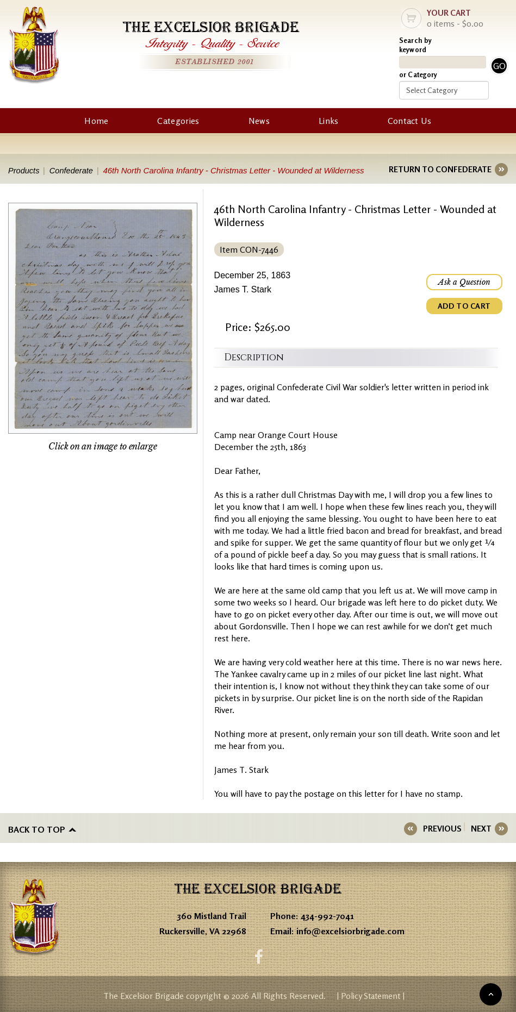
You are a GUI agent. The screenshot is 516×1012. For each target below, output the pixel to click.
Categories (178, 120)
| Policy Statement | (370, 995)
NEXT (481, 828)
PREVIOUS (445, 828)
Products (24, 170)
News (259, 120)
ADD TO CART (464, 305)
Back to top (36, 828)
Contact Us (410, 120)
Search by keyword (415, 45)
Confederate (73, 170)
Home (96, 120)
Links (329, 120)
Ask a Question (464, 282)
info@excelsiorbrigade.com (350, 929)
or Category (418, 74)
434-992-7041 (327, 914)
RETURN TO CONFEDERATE (440, 169)
